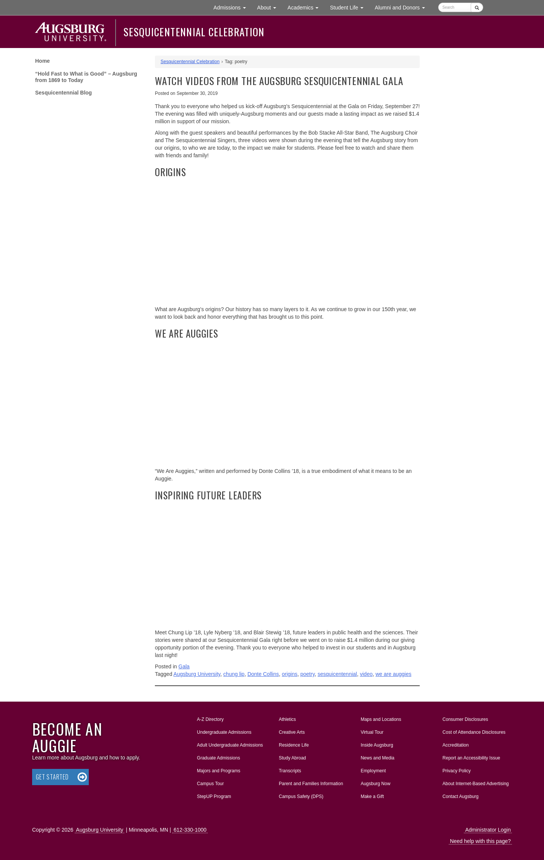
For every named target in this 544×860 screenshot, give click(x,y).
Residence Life (294, 745)
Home (42, 61)
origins (289, 674)
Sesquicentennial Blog (63, 93)
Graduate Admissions (218, 758)
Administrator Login (488, 830)
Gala (184, 666)
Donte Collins (263, 674)
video (366, 674)
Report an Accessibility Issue (471, 758)
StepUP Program (214, 796)
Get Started (52, 776)
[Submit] (477, 7)
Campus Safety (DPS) (301, 796)
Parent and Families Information (311, 783)
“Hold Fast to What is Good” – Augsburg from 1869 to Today (86, 77)
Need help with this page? (480, 841)
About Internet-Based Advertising (475, 783)
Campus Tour (210, 783)
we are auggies (393, 674)
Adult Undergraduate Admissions (230, 745)
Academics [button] (305, 7)
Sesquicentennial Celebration (194, 31)
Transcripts (290, 770)
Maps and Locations (381, 719)
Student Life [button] (349, 7)
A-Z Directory (210, 719)
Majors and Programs (218, 769)
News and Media (377, 758)
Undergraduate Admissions (224, 732)
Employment (373, 770)
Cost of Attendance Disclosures (473, 732)
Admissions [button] (232, 7)
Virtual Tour (372, 732)
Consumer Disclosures (465, 719)
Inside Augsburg (377, 745)
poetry (307, 674)
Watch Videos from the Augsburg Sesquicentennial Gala (279, 80)
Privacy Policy (456, 770)
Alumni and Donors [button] (403, 7)
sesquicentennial (337, 674)
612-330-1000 (189, 830)
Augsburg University (196, 674)
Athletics (287, 719)
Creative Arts (292, 732)
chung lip (233, 674)
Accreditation (455, 745)
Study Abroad (292, 758)
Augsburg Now (376, 783)
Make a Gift (372, 796)
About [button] (269, 9)
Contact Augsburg (460, 796)
